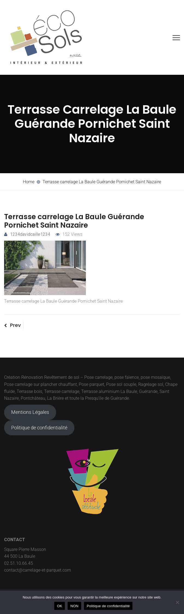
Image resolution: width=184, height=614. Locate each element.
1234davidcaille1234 (27, 234)
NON (74, 606)
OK (59, 606)
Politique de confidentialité (39, 427)
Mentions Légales (30, 412)
